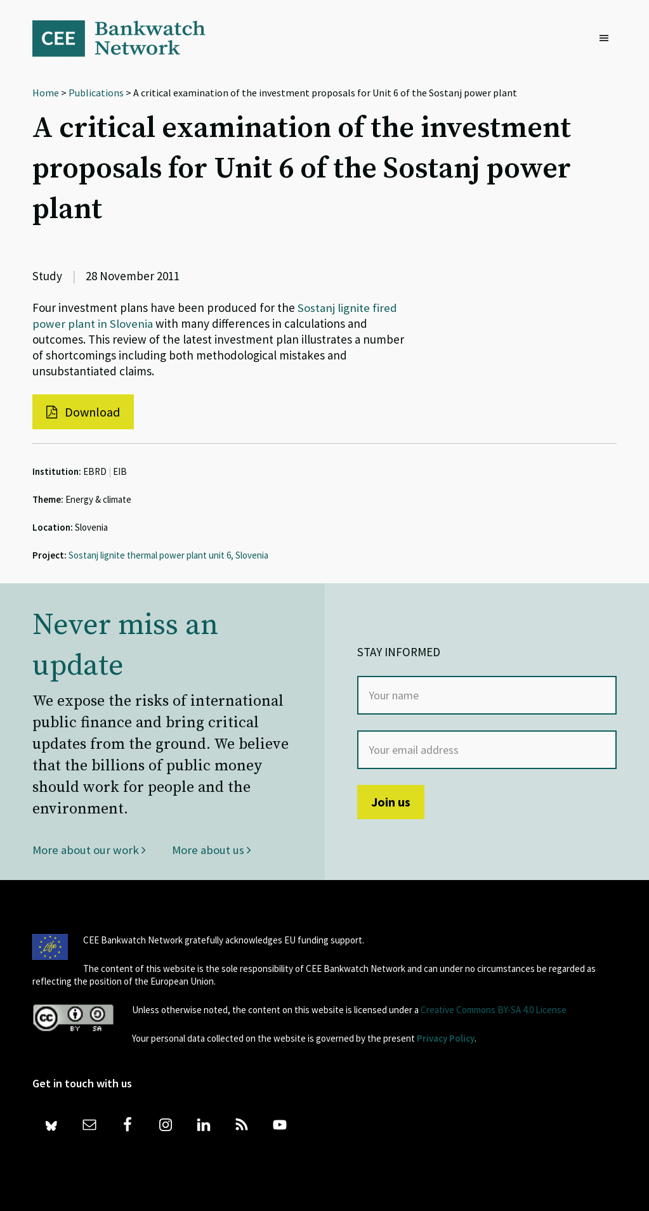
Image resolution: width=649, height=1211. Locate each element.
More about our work (89, 849)
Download (83, 412)
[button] (607, 39)
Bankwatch (127, 38)
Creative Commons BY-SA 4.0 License (494, 1010)
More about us (211, 849)
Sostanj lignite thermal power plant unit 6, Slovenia (168, 555)
